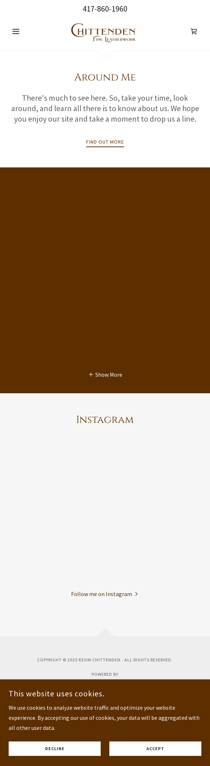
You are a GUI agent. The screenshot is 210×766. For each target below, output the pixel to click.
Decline (55, 749)
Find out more (105, 142)
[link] (105, 31)
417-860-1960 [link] (105, 9)
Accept (155, 749)
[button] (23, 31)
